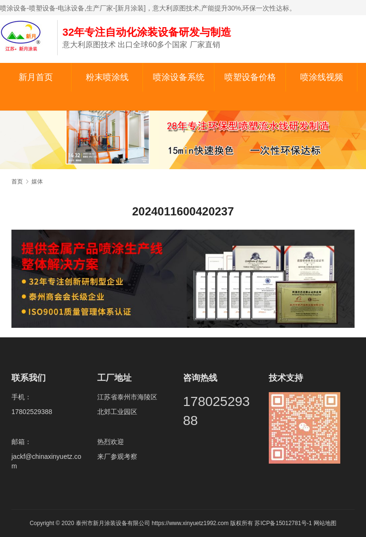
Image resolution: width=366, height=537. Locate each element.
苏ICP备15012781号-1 (283, 523)
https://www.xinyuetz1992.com (190, 523)
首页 (17, 181)
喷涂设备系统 (178, 77)
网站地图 (325, 523)
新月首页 (36, 77)
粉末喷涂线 (107, 77)
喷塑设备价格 (250, 77)
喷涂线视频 (321, 77)
